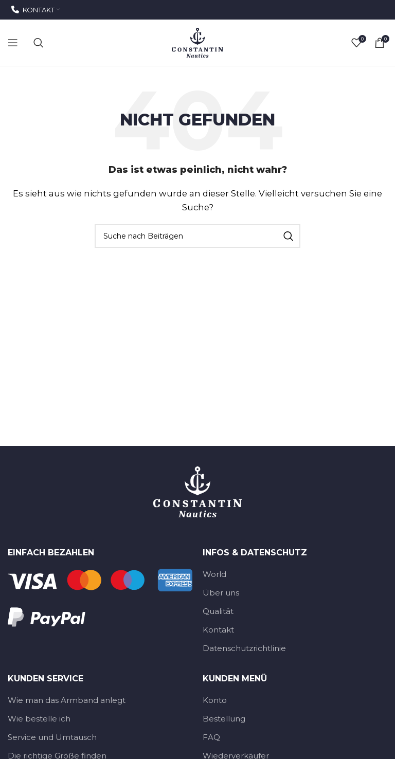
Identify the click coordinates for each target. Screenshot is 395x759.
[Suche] (38, 42)
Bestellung (224, 719)
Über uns (221, 593)
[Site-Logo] (197, 42)
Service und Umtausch (52, 737)
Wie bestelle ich (39, 719)
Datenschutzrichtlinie (244, 648)
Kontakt (218, 630)
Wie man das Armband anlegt (66, 700)
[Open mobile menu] (13, 42)
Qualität (218, 611)
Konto (215, 700)
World (214, 574)
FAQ (211, 737)
